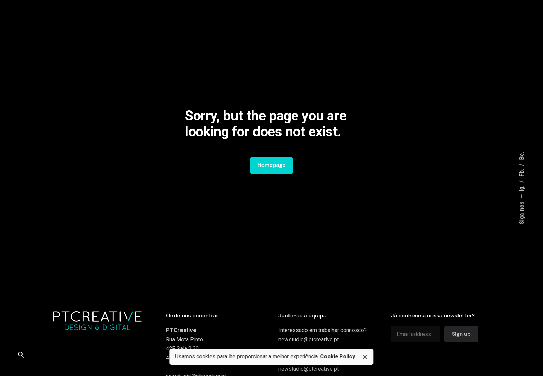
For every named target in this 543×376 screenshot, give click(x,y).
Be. (522, 156)
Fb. (522, 172)
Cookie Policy (337, 356)
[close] (365, 357)
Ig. (522, 187)
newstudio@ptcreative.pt (308, 339)
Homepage (271, 165)
